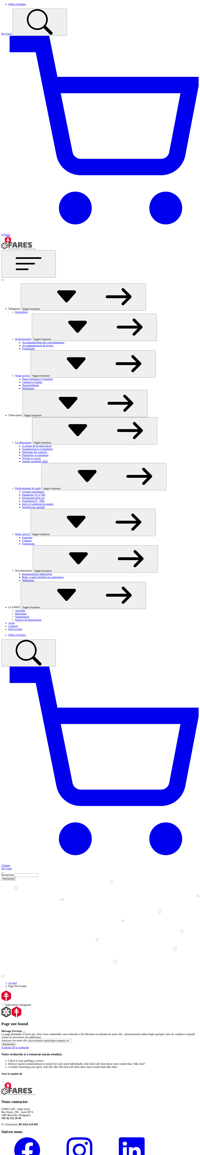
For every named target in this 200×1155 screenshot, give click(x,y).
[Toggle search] (40, 22)
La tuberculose (23, 442)
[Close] (2, 872)
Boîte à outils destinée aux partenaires (43, 577)
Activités (20, 610)
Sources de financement (28, 619)
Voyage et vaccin (31, 458)
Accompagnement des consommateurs (43, 342)
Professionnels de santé (28, 488)
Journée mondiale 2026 (35, 461)
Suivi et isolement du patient (37, 504)
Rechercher (7, 874)
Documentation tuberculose (37, 574)
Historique (21, 613)
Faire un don (15, 629)
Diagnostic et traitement (35, 455)
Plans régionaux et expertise (37, 379)
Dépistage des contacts (34, 452)
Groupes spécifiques (33, 491)
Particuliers (21, 312)
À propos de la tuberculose (37, 445)
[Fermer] (2, 279)
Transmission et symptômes (37, 449)
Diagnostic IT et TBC (34, 494)
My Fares (6, 33)
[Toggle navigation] (28, 264)
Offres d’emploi (17, 4)
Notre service (22, 375)
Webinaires (28, 388)
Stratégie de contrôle (33, 507)
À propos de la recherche (15, 1047)
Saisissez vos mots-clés (14, 1040)
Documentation (30, 385)
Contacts (27, 540)
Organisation (22, 616)
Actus (11, 623)
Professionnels (23, 339)
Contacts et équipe (32, 382)
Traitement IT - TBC (33, 501)
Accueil (12, 983)
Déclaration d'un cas (33, 497)
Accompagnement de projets (37, 345)
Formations (28, 348)
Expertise (27, 537)
